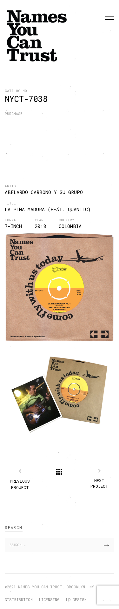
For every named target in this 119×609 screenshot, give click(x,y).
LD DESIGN (76, 599)
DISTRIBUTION (19, 599)
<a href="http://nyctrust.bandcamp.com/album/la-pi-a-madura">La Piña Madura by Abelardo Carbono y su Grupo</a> (55, 138)
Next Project (99, 483)
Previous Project (20, 484)
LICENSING (49, 599)
